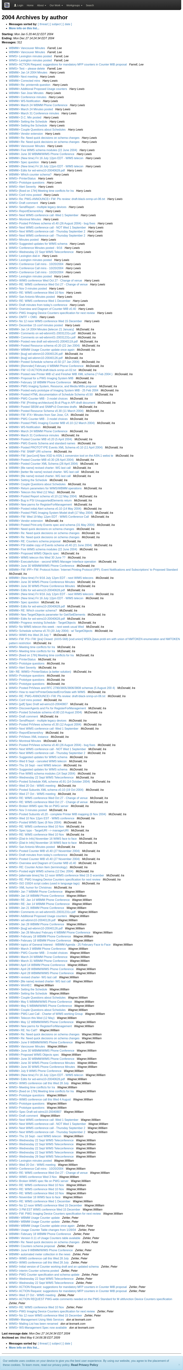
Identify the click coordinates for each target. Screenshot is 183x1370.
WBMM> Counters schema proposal (32, 1246)
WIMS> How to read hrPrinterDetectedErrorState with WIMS (47, 692)
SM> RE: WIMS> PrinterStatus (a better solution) (40, 671)
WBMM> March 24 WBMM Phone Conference (38, 105)
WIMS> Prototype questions (27, 182)
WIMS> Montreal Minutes (25, 219)
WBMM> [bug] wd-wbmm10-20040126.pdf (36, 353)
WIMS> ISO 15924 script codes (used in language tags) (44, 883)
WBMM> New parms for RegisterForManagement (41, 504)
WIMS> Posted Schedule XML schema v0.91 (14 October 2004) (50, 781)
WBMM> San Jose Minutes (26, 93)
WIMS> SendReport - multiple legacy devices (38, 207)
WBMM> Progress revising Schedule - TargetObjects (42, 622)
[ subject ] (56, 24)
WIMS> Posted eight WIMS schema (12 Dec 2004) (41, 871)
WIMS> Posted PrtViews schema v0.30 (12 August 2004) (45, 724)
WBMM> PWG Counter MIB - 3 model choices (38, 398)
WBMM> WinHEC (21, 985)
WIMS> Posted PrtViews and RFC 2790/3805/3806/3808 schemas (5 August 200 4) (62, 687)
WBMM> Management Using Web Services (37, 1319)
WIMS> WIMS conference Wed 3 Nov (33, 1176)
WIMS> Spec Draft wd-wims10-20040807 (35, 1111)
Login (18, 5)
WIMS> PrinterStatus (22, 178)
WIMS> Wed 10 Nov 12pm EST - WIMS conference (42, 818)
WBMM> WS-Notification (25, 101)
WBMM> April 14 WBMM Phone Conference (37, 964)
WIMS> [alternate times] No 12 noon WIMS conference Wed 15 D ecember (57, 875)
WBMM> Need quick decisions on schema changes (42, 529)
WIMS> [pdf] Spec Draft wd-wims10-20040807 (39, 704)
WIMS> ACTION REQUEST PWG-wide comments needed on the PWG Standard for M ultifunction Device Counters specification (91, 1299)
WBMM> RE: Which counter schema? (33, 610)
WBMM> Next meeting (23, 76)
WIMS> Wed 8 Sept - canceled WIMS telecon (38, 761)
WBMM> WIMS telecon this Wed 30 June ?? (37, 557)
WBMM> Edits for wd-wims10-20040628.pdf (37, 170)
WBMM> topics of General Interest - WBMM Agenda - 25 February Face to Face (60, 944)
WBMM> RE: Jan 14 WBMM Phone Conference (40, 899)
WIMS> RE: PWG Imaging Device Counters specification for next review (55, 879)
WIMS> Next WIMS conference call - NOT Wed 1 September (48, 227)
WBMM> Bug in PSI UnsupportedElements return (40, 500)
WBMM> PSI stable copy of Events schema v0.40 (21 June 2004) (51, 545)
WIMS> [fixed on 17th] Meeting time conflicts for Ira (42, 190)
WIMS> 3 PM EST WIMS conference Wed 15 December (45, 1209)
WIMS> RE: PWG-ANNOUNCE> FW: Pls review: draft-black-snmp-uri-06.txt (57, 696)
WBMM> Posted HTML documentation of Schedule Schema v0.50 (51, 394)
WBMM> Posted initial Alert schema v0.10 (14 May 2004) (45, 508)
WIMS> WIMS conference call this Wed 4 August (40, 1099)
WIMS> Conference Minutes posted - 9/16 (36, 247)
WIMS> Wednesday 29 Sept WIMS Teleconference (41, 1156)
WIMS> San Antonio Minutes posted (32, 296)
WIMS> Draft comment (24, 202)
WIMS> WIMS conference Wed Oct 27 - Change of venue (46, 280)
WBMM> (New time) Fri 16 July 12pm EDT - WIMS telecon (46, 158)
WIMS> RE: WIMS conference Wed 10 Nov (37, 292)
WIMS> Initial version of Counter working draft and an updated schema (54, 1266)
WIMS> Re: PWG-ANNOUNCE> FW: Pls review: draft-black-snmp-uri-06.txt (57, 199)
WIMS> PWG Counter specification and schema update (44, 1274)
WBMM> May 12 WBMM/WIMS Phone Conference (41, 1022)
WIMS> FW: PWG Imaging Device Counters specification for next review (55, 1213)
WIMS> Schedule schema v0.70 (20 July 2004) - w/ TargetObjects (51, 630)
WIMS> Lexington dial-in (25, 255)
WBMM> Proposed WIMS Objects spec (34, 553)
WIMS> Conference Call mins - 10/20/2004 (36, 264)
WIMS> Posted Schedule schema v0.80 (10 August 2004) (46, 712)
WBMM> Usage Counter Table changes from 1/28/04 (43, 1229)
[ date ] (67, 24)
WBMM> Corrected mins (25, 80)
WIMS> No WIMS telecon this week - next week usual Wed (47, 626)
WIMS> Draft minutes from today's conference (38, 304)
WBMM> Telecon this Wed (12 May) (32, 492)
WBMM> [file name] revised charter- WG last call (40, 467)
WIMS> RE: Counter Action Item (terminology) (38, 867)
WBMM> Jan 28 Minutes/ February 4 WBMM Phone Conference (50, 932)
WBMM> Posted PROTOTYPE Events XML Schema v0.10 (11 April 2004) (56, 447)
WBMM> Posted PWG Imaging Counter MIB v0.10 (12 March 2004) (52, 423)
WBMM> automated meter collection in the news (40, 1254)
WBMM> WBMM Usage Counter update (35, 1217)
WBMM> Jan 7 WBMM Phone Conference (36, 891)
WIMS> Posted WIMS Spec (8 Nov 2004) (35, 822)
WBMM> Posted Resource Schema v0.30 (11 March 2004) (46, 410)
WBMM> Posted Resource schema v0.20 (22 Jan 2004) (45, 345)
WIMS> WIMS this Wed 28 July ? (30, 634)
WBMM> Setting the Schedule (28, 121)
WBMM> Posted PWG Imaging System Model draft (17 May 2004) (51, 512)
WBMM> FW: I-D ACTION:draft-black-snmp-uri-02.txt (43, 370)
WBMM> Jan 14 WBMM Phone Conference (37, 895)
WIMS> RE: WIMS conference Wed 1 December (40, 300)
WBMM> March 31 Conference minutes (34, 113)
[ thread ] (43, 24)
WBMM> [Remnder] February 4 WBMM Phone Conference (46, 365)
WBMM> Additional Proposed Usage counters (38, 88)
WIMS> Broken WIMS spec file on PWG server (39, 806)
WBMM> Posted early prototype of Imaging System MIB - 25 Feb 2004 (54, 390)
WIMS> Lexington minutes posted (31, 56)
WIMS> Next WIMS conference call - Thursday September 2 (47, 231)
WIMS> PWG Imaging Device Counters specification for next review (52, 312)
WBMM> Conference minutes (28, 97)
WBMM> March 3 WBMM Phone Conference (38, 948)
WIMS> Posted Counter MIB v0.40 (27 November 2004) (45, 851)
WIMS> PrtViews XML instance (29, 736)
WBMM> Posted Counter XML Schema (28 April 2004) (44, 463)
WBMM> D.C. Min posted (25, 117)
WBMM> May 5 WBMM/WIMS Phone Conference (41, 1001)
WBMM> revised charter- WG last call (33, 977)
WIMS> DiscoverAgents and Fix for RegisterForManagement (48, 708)
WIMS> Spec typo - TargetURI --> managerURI (39, 830)
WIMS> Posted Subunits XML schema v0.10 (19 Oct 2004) (46, 789)
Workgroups (74, 5)
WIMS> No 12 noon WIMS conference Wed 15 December (46, 321)
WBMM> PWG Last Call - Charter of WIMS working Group (46, 1013)
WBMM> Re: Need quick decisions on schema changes (44, 137)
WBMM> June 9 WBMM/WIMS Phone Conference (41, 1042)
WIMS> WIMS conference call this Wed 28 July (39, 1083)
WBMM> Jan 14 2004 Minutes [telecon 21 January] (42, 329)
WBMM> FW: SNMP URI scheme (30, 451)
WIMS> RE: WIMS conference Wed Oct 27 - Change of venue (48, 284)
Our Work (56, 5)
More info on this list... (24, 28)
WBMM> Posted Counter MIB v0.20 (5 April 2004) (41, 439)
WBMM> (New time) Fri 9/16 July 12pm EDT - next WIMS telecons (51, 577)
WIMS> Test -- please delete (27, 68)
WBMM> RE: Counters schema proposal (35, 541)
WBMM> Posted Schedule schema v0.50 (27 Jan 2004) (44, 361)
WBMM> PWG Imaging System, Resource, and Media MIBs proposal (53, 386)
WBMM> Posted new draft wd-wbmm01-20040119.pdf (43, 341)
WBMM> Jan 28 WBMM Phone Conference (37, 924)
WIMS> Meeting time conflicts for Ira (32, 647)
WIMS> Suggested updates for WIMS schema (38, 243)
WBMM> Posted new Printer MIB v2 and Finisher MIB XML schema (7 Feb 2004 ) (61, 374)
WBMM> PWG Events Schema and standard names (42, 443)
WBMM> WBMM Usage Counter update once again (42, 349)
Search (90, 5)
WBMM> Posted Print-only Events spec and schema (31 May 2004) (52, 524)
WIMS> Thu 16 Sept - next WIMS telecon (35, 765)
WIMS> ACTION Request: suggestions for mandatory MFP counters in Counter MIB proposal (68, 64)
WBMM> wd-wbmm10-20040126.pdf (32, 920)
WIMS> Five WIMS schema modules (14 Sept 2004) (42, 773)
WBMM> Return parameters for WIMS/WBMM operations (45, 488)
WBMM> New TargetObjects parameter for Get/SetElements (47, 614)
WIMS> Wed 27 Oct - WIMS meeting (32, 793)
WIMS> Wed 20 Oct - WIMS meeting (32, 785)
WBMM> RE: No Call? (23, 1030)
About (41, 5)
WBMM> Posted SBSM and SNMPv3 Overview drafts (43, 406)
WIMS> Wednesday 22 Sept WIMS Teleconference (41, 251)
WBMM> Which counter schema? (30, 174)
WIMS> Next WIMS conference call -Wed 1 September (44, 215)
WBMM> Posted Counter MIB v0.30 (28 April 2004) (42, 459)
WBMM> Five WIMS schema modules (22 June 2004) (43, 150)
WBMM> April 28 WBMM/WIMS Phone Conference (42, 969)
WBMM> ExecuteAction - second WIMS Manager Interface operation (53, 561)
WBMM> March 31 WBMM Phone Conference (38, 960)
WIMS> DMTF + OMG (23, 317)
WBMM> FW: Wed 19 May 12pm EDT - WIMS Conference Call (49, 516)
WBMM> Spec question (24, 162)
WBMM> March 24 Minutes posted (31, 109)
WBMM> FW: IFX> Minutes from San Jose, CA (39, 414)
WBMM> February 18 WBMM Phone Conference (40, 382)
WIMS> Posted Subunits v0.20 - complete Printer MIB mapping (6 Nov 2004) (58, 814)
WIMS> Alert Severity (23, 186)
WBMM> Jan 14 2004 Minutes (28, 72)
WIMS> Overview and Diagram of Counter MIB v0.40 (43, 308)
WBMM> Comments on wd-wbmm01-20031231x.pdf (42, 333)
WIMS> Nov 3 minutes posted (28, 288)
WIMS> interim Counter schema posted (34, 1270)
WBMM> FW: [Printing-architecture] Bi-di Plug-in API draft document (52, 402)
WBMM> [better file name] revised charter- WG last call (44, 471)
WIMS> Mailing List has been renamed (34, 1323)
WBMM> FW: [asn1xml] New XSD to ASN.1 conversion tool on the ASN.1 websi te (61, 455)
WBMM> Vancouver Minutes (27, 48)
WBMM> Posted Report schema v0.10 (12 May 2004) (43, 496)
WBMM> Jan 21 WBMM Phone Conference (37, 907)
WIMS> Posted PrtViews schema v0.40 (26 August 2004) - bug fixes (52, 223)
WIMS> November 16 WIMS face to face (35, 1197)
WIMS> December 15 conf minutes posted (36, 325)
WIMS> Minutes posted (24, 239)
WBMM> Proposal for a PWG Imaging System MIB (41, 378)
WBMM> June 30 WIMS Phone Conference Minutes (42, 581)
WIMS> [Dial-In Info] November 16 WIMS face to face (43, 838)
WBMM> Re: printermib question (30, 84)
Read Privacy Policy (84, 1364)
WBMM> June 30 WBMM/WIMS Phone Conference (42, 154)
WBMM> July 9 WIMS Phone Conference (35, 1070)
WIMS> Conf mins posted (25, 194)
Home (30, 5)
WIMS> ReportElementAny (26, 211)
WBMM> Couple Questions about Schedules (37, 129)
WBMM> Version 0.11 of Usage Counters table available (45, 1238)
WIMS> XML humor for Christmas (30, 887)
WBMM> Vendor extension (26, 133)
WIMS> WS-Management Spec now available (38, 1327)
